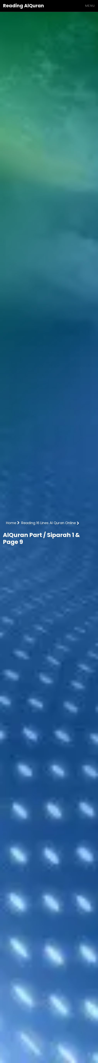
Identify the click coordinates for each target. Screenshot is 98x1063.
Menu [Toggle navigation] (90, 5)
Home (13, 522)
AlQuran (23, 6)
